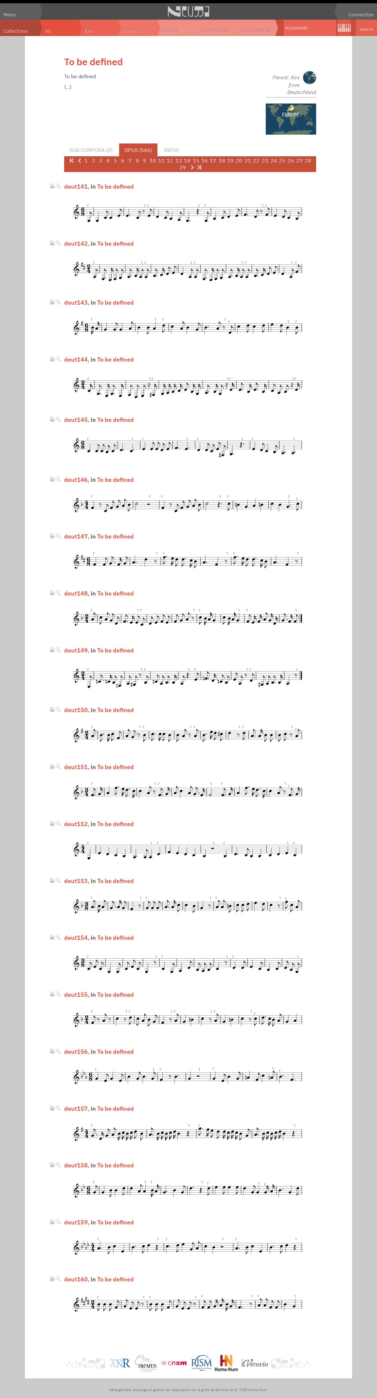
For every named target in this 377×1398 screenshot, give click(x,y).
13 (178, 160)
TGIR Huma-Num (253, 1390)
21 (247, 160)
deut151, (76, 767)
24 (273, 160)
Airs (88, 31)
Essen (129, 31)
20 (239, 160)
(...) (67, 87)
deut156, (76, 1051)
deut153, (76, 881)
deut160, (76, 1279)
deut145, (76, 420)
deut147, (76, 536)
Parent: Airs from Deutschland (294, 84)
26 (291, 160)
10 (153, 160)
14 (187, 160)
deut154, (76, 937)
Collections (15, 31)
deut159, (76, 1222)
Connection (361, 14)
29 (182, 167)
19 (230, 160)
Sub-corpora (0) (91, 150)
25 (282, 160)
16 (204, 160)
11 (161, 160)
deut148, (76, 593)
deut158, (76, 1165)
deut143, (76, 302)
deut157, (76, 1108)
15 (196, 160)
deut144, (76, 359)
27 (299, 160)
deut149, (76, 650)
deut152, (76, 824)
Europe (171, 31)
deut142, (76, 243)
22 (256, 160)
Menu (9, 14)
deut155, (76, 994)
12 (170, 160)
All (48, 31)
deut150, (76, 710)
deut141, (76, 186)
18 (222, 160)
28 (308, 160)
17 (213, 160)
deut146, (76, 479)
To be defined (256, 31)
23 (265, 160)
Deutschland (216, 31)
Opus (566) (138, 150)
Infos (171, 150)
